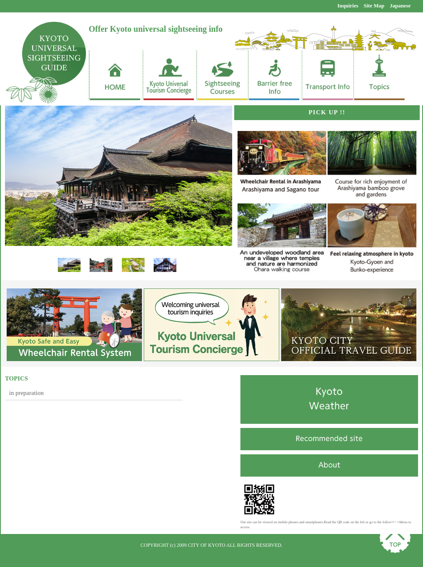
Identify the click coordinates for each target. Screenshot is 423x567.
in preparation (26, 393)
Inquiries (348, 5)
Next (170, 270)
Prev (68, 270)
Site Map (374, 5)
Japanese (400, 5)
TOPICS (16, 378)
